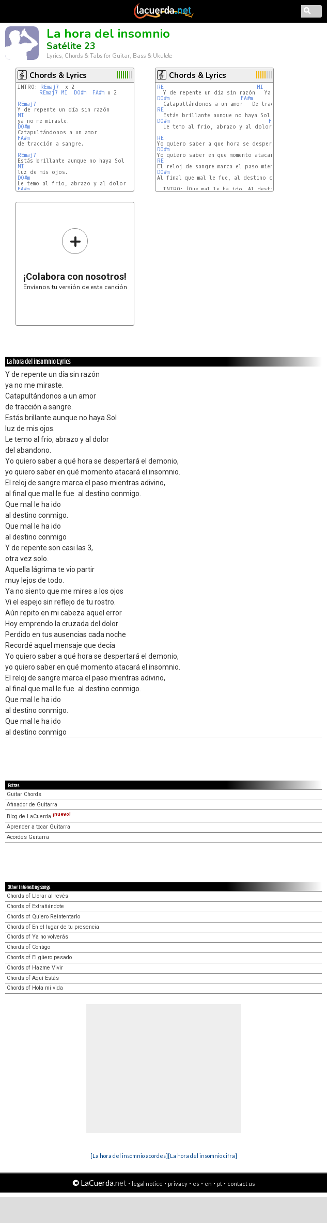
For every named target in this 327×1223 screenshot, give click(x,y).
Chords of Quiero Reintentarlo (43, 916)
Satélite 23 (71, 46)
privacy (178, 1183)
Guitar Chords (24, 794)
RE (160, 87)
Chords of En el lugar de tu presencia (53, 927)
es (196, 1183)
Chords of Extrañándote (35, 906)
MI (64, 92)
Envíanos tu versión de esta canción (75, 259)
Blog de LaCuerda (39, 816)
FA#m (98, 92)
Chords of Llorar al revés (37, 896)
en (208, 1183)
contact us (241, 1183)
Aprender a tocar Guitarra (38, 826)
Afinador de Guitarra (32, 804)
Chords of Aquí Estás (33, 978)
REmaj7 (49, 87)
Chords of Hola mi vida (35, 987)
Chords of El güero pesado (39, 957)
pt (219, 1183)
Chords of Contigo (28, 947)
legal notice (147, 1183)
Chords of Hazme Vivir (35, 967)
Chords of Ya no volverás (37, 936)
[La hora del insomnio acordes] (129, 1155)
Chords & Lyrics (58, 75)
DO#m (80, 92)
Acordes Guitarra (28, 837)
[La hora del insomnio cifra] (202, 1155)
